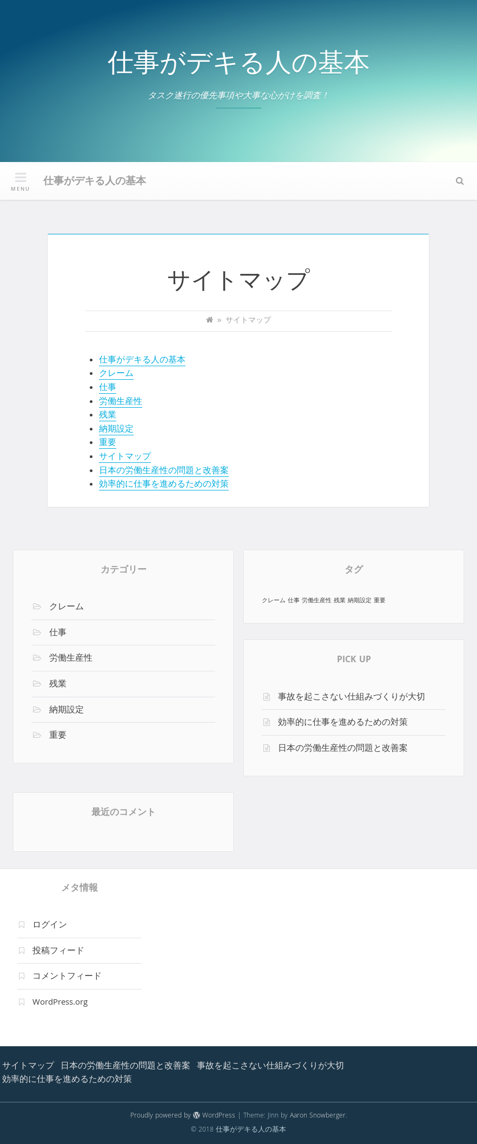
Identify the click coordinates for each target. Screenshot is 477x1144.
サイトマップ (125, 457)
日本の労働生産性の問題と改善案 (164, 472)
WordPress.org (60, 1003)
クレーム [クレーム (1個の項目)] (274, 600)
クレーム (116, 374)
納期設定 (116, 430)
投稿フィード (58, 952)
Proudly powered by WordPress (182, 1116)
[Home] (209, 321)
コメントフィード (67, 977)
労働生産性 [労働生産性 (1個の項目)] (317, 600)
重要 (107, 443)
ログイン (49, 926)
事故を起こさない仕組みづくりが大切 (351, 698)
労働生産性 (120, 402)
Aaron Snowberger (318, 1116)
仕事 (107, 388)
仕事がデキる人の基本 (239, 66)
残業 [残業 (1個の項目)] (340, 600)
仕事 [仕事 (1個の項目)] (294, 600)
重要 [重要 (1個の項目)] (380, 600)
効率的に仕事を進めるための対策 (164, 485)
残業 (107, 416)
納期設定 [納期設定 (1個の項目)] (360, 600)
